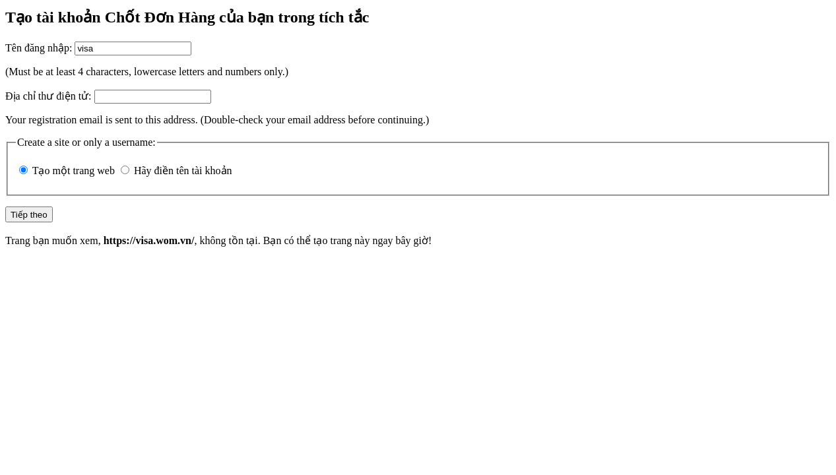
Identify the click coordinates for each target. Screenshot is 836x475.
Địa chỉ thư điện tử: (48, 96)
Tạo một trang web (73, 170)
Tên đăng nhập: (38, 47)
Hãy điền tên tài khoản (183, 170)
